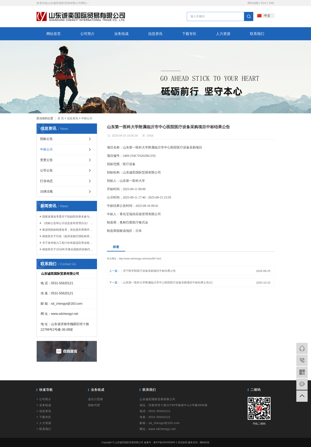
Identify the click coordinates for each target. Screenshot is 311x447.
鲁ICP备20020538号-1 (165, 442)
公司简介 (87, 34)
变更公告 (46, 160)
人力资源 (223, 34)
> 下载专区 (43, 417)
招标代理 (94, 405)
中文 (267, 15)
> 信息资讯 (43, 411)
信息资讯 (155, 34)
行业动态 (46, 181)
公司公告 (46, 170)
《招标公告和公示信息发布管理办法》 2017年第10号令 (68, 223)
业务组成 (121, 34)
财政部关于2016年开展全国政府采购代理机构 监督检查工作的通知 (68, 249)
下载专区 (189, 34)
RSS (264, 3)
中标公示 (86, 118)
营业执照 (182, 442)
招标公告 (46, 139)
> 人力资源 (43, 423)
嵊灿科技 (204, 442)
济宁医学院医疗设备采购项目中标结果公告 (149, 270)
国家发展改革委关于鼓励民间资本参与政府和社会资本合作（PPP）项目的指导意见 (68, 216)
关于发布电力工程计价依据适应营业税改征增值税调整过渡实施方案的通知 (68, 242)
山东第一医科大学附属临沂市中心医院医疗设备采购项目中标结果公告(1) (167, 282)
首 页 (61, 118)
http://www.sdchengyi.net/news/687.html (140, 258)
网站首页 (53, 34)
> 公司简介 (43, 399)
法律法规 (46, 191)
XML (272, 3)
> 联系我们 (43, 429)
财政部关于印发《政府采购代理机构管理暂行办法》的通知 (68, 236)
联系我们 (257, 34)
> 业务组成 (43, 405)
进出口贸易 (95, 399)
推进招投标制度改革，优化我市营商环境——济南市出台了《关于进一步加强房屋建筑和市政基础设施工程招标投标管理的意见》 (68, 229)
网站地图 (253, 3)
